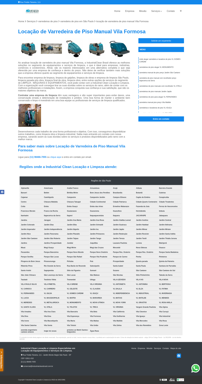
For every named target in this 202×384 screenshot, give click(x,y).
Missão (142, 11)
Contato (171, 11)
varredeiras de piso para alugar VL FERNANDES (158, 97)
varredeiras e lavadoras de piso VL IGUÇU (155, 108)
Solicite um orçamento (161, 41)
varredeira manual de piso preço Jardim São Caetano (159, 73)
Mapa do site (175, 348)
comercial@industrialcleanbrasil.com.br (37, 366)
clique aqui (55, 157)
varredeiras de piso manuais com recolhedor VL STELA (160, 86)
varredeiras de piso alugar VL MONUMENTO (156, 67)
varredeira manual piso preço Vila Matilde (155, 102)
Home (117, 11)
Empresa (129, 11)
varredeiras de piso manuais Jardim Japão (155, 91)
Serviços (155, 11)
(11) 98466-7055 (38, 157)
